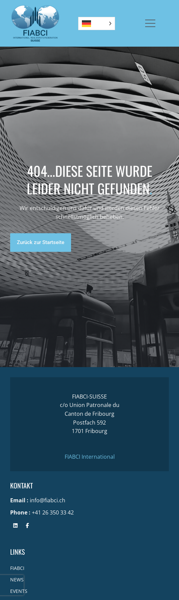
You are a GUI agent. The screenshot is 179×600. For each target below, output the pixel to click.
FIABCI (17, 568)
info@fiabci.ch (47, 500)
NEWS (17, 579)
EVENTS (18, 591)
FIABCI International (90, 456)
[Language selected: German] (96, 23)
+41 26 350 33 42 (53, 512)
